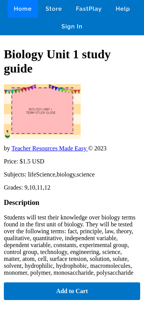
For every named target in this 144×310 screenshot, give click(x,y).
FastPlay (89, 8)
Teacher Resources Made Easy (50, 148)
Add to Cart (72, 291)
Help (123, 8)
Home (23, 8)
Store (54, 8)
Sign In (72, 26)
